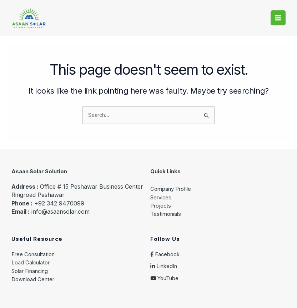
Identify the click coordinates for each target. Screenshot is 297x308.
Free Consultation (33, 254)
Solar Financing (29, 271)
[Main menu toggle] (278, 17)
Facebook (165, 254)
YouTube (164, 278)
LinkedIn (163, 266)
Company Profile (170, 189)
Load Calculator (30, 262)
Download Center (32, 279)
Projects (160, 206)
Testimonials (165, 214)
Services (160, 197)
